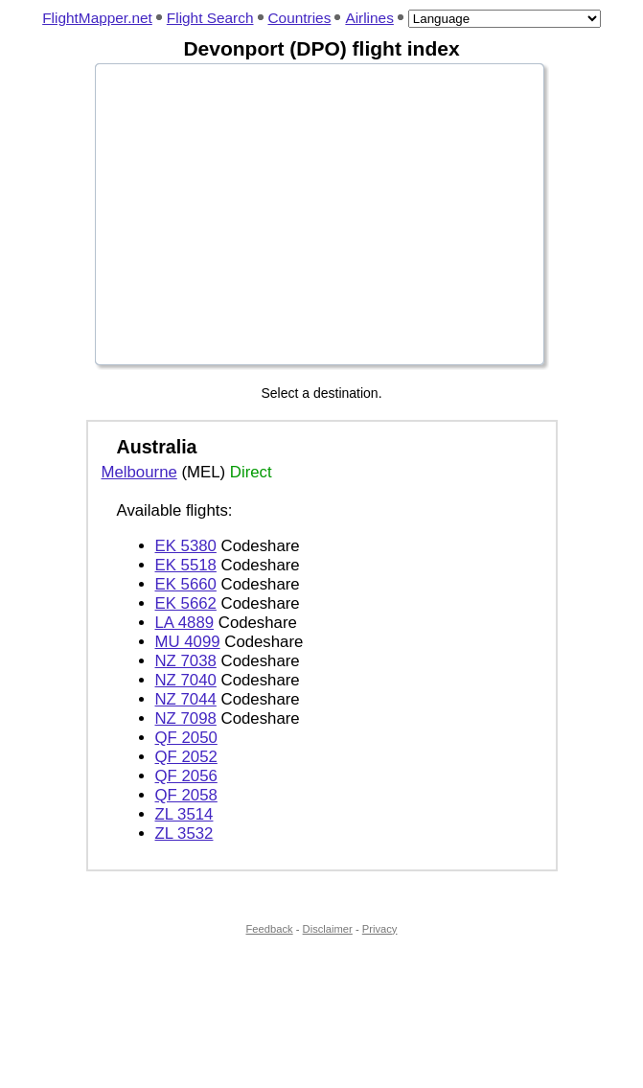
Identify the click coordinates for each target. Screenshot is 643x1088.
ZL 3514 (184, 814)
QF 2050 (186, 738)
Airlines (369, 18)
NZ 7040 (186, 680)
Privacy (380, 929)
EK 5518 (186, 565)
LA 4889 (185, 622)
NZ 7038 (186, 661)
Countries (300, 18)
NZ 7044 (186, 699)
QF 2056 (186, 776)
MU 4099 (187, 642)
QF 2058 (186, 795)
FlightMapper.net (97, 18)
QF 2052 (186, 757)
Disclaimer (328, 929)
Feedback (269, 929)
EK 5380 (186, 546)
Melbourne (139, 472)
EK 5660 (186, 584)
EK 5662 (186, 603)
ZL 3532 (184, 833)
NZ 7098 (186, 718)
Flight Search (210, 18)
